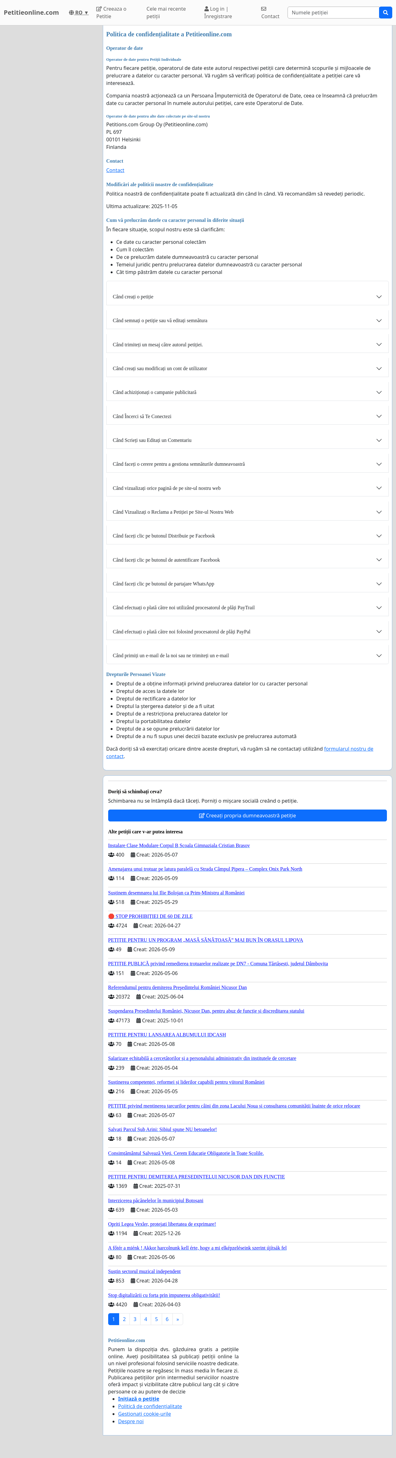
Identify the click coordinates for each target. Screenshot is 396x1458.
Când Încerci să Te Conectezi (142, 416)
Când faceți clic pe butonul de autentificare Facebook (166, 560)
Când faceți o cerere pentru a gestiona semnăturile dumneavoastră (179, 464)
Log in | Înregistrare (218, 12)
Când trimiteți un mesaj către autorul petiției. (158, 344)
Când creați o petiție (133, 296)
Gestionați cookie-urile (144, 1413)
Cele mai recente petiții (166, 12)
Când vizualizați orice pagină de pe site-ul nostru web (167, 488)
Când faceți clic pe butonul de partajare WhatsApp (163, 583)
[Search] (333, 12)
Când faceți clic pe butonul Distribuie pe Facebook (164, 535)
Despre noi (131, 1421)
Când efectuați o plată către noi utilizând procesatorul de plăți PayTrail (184, 607)
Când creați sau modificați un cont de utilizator (160, 368)
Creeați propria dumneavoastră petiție (247, 815)
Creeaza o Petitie (111, 12)
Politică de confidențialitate (150, 1406)
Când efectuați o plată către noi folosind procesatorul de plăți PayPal (182, 631)
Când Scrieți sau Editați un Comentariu (152, 440)
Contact (270, 13)
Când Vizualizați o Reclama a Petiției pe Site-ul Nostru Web (173, 512)
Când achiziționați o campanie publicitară (155, 392)
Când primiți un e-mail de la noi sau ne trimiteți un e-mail (171, 655)
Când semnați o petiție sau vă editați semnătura (160, 320)
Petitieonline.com (31, 12)
